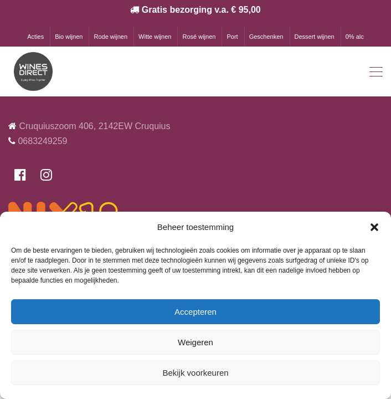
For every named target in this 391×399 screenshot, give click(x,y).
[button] (374, 227)
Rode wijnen (110, 36)
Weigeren (195, 342)
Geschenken (266, 36)
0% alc (355, 36)
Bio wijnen (69, 36)
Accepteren (195, 311)
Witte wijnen (154, 36)
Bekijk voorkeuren (195, 372)
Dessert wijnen (315, 36)
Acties (35, 36)
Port (232, 36)
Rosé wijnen (198, 36)
